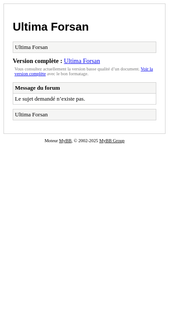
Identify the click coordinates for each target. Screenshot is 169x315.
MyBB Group (111, 140)
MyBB (65, 140)
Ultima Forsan (51, 26)
